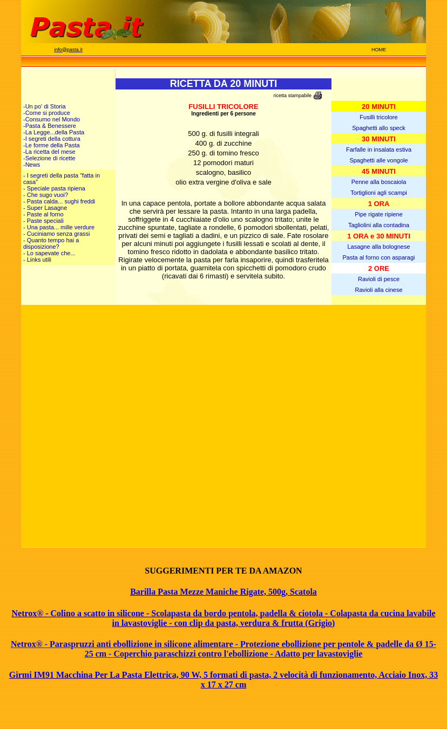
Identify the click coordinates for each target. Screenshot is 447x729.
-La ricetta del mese (49, 151)
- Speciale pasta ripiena (54, 188)
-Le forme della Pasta (51, 145)
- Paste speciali (43, 220)
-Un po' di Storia (44, 106)
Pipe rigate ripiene (379, 214)
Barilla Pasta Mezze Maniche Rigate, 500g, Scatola (223, 591)
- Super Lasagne (45, 208)
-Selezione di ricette (49, 158)
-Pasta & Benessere (49, 125)
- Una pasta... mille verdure (58, 227)
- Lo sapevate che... (49, 253)
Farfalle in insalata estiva (378, 149)
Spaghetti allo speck (378, 128)
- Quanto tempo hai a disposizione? (51, 243)
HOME (378, 49)
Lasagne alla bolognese (378, 246)
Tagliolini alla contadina (378, 225)
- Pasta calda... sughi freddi (59, 201)
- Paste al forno (43, 214)
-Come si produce (46, 113)
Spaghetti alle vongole (378, 160)
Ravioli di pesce (378, 279)
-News (31, 164)
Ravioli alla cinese (378, 290)
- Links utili (37, 259)
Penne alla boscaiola (379, 182)
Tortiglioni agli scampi (378, 192)
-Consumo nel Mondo (51, 119)
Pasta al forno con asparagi (379, 257)
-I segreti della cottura (51, 138)
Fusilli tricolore (378, 117)
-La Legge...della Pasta (53, 132)
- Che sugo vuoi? (45, 195)
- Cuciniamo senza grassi (56, 233)
